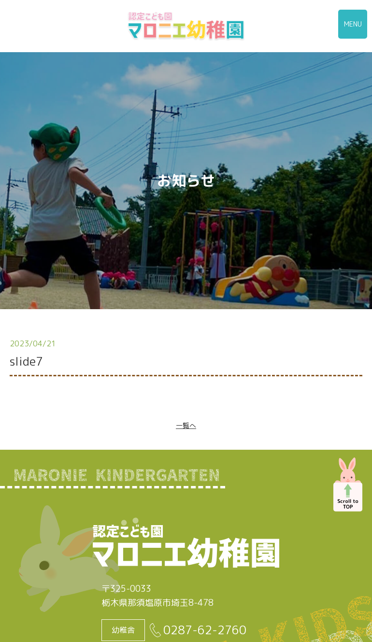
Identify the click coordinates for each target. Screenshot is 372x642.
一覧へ (186, 425)
